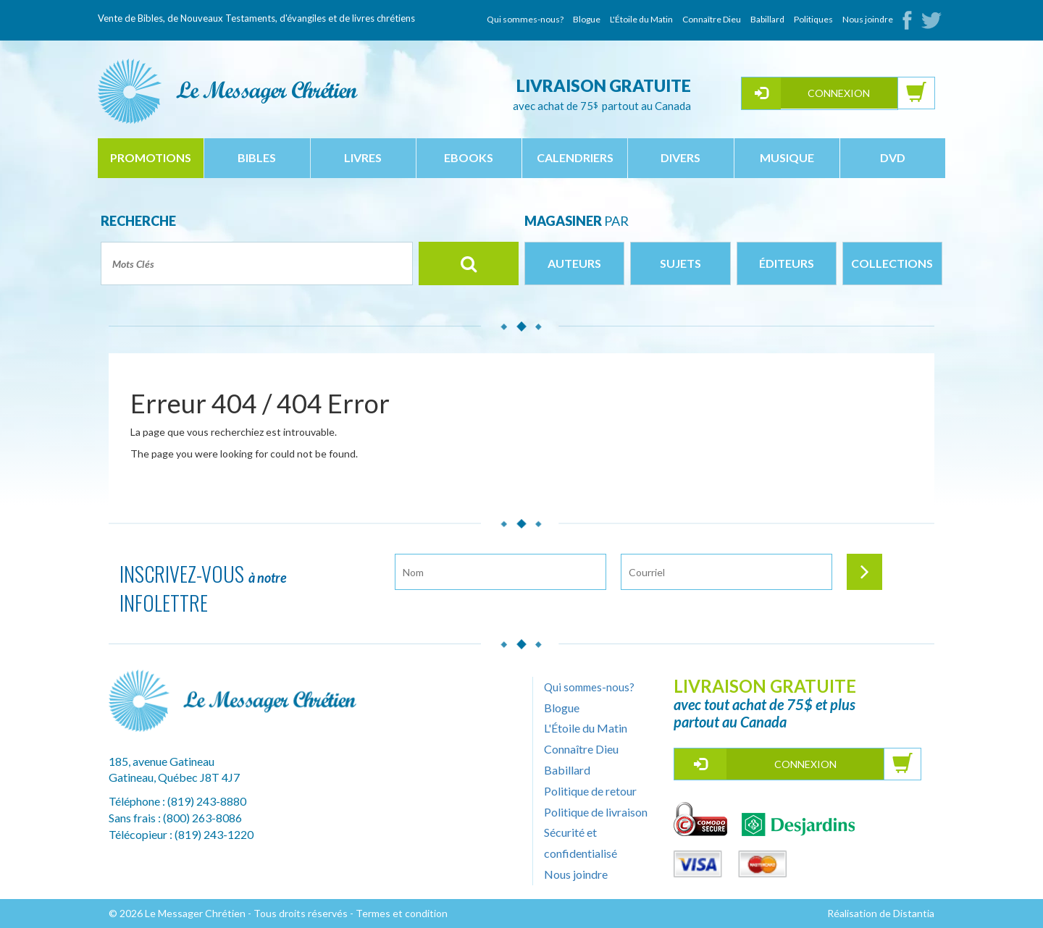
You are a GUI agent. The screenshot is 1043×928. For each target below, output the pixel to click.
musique (787, 157)
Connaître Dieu (711, 19)
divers (680, 157)
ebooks (468, 157)
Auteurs (574, 263)
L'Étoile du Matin (641, 19)
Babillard (767, 19)
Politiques (813, 19)
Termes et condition (402, 913)
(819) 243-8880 (206, 801)
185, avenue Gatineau (161, 761)
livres (363, 157)
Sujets (680, 263)
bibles (257, 157)
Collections (892, 263)
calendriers (575, 157)
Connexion (839, 93)
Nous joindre (867, 19)
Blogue (586, 19)
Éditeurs (786, 263)
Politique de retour (590, 791)
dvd (892, 157)
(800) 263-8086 (202, 817)
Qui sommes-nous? (525, 19)
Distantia (913, 913)
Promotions (150, 157)
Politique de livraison (596, 812)
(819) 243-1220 (214, 834)
